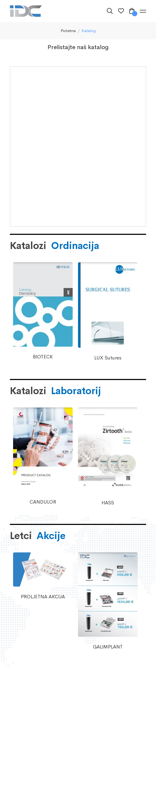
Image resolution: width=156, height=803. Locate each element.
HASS (108, 503)
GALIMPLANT (108, 647)
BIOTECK (43, 357)
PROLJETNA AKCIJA (43, 597)
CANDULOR (43, 502)
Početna (68, 30)
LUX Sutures (107, 358)
